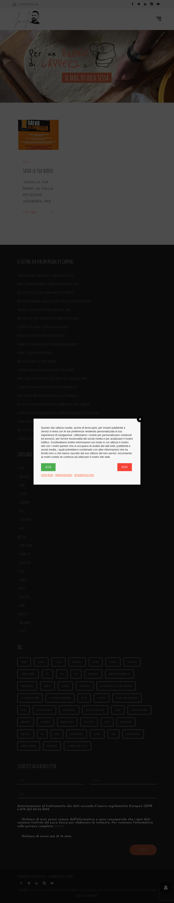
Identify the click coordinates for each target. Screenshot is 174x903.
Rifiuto (125, 467)
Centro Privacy (47, 475)
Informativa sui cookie (84, 475)
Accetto (48, 467)
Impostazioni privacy (63, 475)
